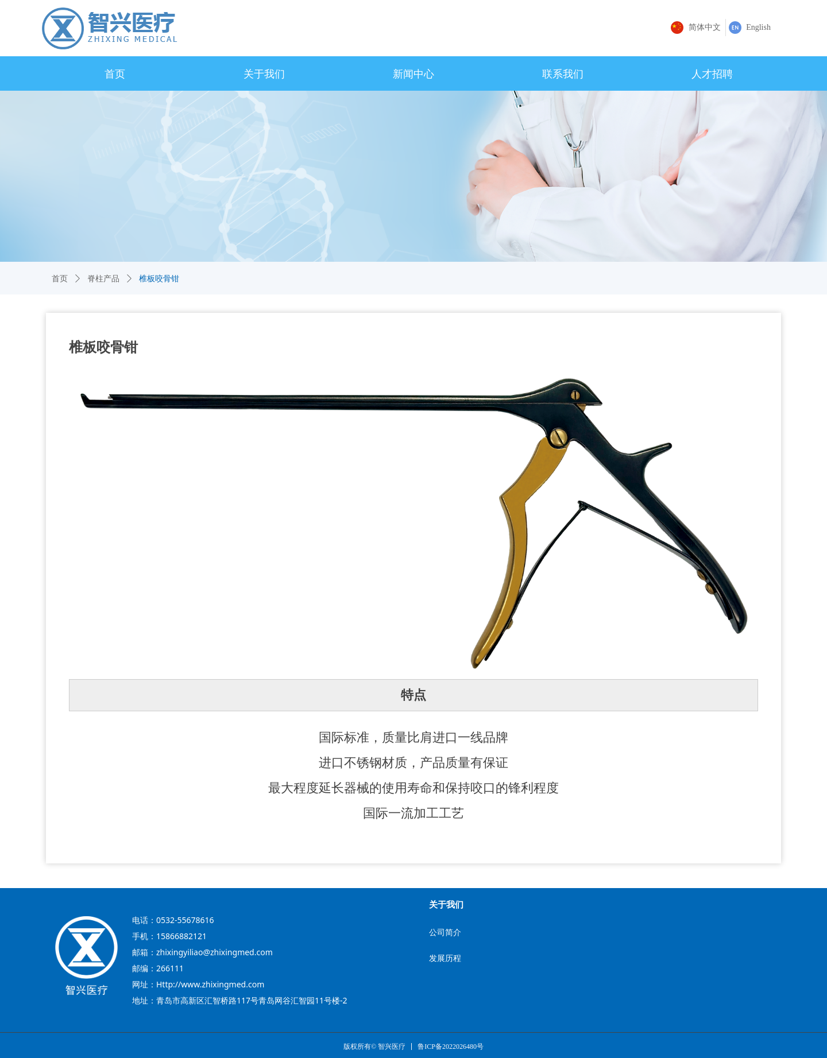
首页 (60, 278)
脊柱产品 (103, 278)
